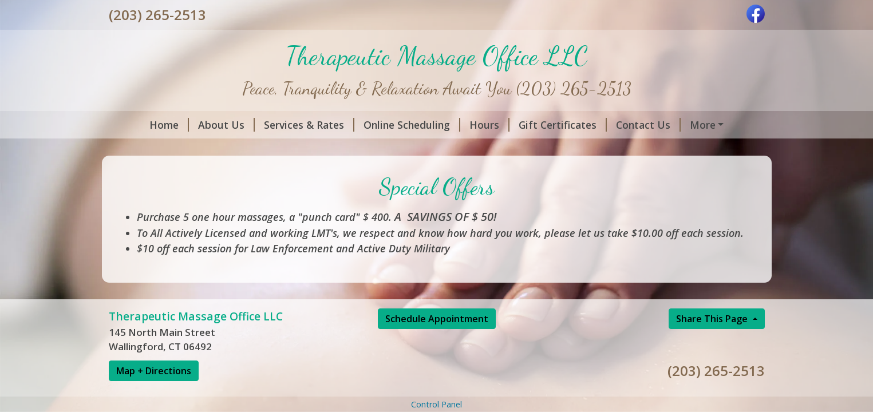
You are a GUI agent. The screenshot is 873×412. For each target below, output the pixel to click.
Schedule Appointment (436, 318)
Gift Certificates (563, 125)
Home (169, 125)
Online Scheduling (412, 125)
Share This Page (713, 318)
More (703, 125)
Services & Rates (309, 125)
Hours (489, 125)
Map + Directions (153, 371)
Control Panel (436, 404)
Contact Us (648, 125)
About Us (226, 125)
